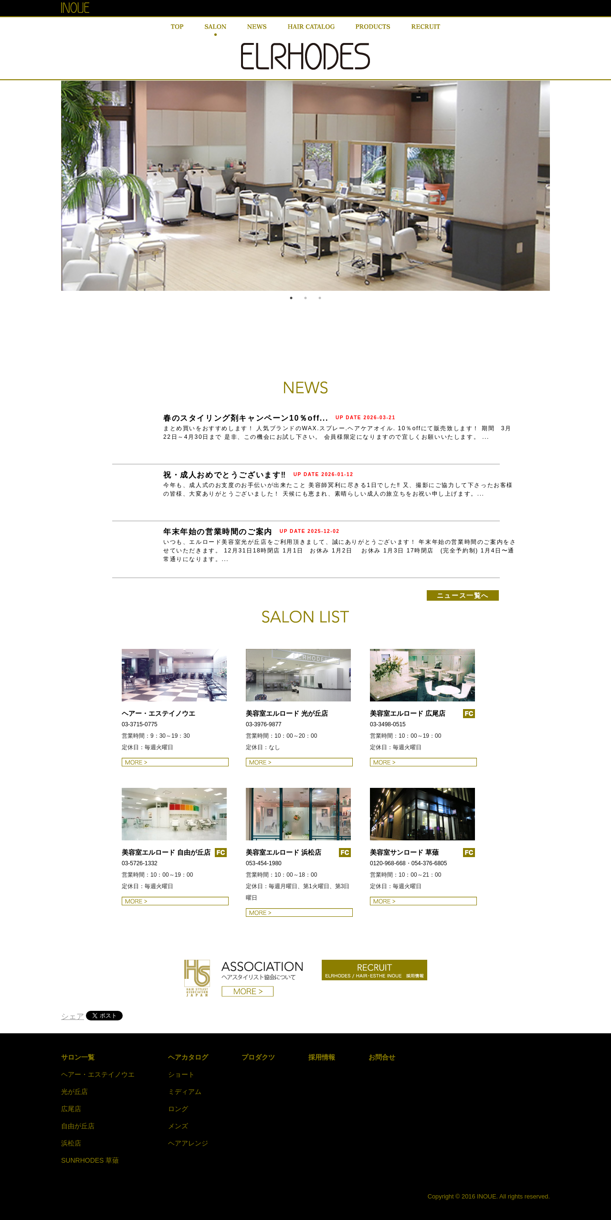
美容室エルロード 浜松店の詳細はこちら (299, 912)
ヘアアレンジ (188, 1143)
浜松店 (71, 1143)
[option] (305, 186)
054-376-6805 (429, 863)
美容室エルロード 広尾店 (407, 713)
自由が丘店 (78, 1126)
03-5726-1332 (140, 863)
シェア (72, 1016)
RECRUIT (425, 30)
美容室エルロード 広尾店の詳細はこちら (423, 762)
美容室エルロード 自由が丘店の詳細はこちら (175, 901)
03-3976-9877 (264, 724)
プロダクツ (258, 1057)
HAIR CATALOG (311, 30)
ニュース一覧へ (463, 595)
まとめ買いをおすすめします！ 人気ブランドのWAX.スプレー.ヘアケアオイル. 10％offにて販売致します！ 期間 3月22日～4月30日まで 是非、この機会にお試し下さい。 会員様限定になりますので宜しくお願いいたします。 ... (337, 432)
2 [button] (305, 298)
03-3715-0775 (140, 724)
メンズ (178, 1126)
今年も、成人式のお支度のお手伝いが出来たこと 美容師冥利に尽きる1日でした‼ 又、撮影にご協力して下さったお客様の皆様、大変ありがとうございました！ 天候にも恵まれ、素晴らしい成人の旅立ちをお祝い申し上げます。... (338, 489)
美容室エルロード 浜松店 (283, 852)
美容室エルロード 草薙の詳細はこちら (423, 901)
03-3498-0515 (388, 724)
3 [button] (320, 298)
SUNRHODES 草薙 (90, 1160)
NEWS (256, 30)
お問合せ (382, 1057)
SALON (215, 30)
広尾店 (71, 1109)
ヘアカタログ (188, 1057)
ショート (181, 1074)
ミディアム (184, 1091)
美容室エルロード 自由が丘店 (166, 852)
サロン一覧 (78, 1057)
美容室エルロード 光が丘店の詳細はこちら (299, 762)
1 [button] (291, 298)
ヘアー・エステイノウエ (158, 713)
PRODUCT (373, 30)
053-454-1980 (264, 863)
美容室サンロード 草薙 (404, 852)
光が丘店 (74, 1091)
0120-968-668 (388, 863)
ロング (178, 1109)
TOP (177, 30)
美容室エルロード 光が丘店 (287, 713)
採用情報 (321, 1057)
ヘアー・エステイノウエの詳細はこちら (175, 762)
